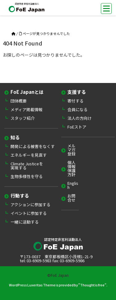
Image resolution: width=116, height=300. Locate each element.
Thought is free (92, 284)
